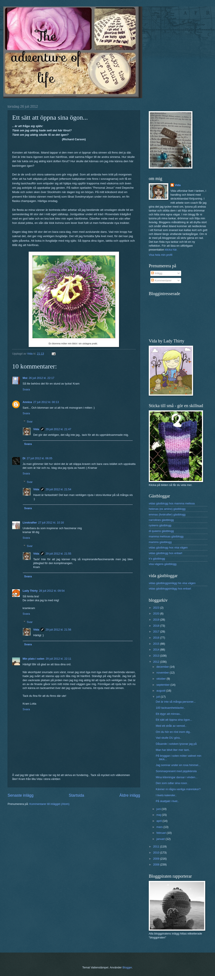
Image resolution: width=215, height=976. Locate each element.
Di (24, 458)
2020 (156, 613)
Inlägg (156, 273)
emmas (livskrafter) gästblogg (167, 514)
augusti (161, 690)
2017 (156, 631)
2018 (156, 625)
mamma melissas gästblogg (166, 536)
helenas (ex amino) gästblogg (167, 508)
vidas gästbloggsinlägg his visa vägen (172, 583)
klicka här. (171, 249)
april (159, 820)
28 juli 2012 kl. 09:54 (51, 590)
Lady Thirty (30, 590)
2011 (156, 846)
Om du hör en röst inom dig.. (173, 731)
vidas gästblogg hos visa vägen (168, 547)
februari (161, 832)
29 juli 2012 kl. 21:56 (58, 629)
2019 (156, 619)
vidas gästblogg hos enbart (165, 553)
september (163, 684)
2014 (156, 649)
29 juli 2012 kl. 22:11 (58, 658)
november (163, 672)
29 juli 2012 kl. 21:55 (58, 553)
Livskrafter (30, 522)
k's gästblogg (157, 558)
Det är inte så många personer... (176, 701)
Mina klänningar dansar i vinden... (177, 777)
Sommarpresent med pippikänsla (176, 771)
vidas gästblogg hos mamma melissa (172, 503)
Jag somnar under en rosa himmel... (178, 765)
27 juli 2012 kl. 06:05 (39, 458)
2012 (156, 661)
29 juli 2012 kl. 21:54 (58, 489)
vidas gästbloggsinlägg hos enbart (170, 588)
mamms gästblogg (160, 542)
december (163, 666)
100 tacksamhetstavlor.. (170, 707)
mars (159, 827)
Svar (30, 421)
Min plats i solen (33, 658)
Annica (27, 402)
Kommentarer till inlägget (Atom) (49, 804)
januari (160, 839)
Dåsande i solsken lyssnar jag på (176, 743)
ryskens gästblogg (160, 525)
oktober (161, 678)
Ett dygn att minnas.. (168, 713)
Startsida (76, 795)
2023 (156, 607)
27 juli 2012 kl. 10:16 (51, 522)
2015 (156, 643)
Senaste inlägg (20, 795)
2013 (156, 655)
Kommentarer (161, 280)
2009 (156, 858)
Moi (25, 378)
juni (159, 809)
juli (158, 696)
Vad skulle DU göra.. (168, 737)
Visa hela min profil (160, 254)
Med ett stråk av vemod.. (171, 725)
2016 (156, 637)
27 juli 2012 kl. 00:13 (46, 402)
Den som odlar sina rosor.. (172, 783)
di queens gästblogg (161, 531)
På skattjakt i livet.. (167, 801)
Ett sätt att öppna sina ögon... (174, 719)
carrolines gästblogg (161, 520)
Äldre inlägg (129, 795)
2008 (156, 864)
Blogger (127, 967)
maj (159, 814)
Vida (36, 429)
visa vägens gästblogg (162, 564)
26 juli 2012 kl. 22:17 (41, 378)
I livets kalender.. (166, 795)
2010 (156, 852)
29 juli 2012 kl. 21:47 (58, 429)
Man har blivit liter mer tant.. (173, 749)
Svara (26, 389)
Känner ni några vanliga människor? (178, 789)
